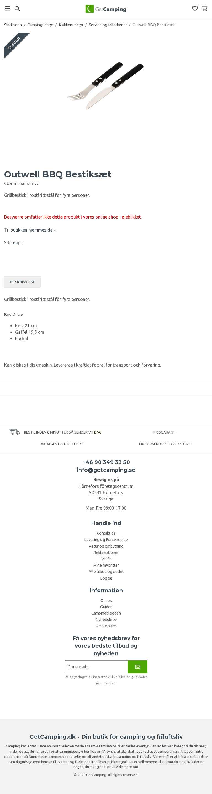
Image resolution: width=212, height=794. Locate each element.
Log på (106, 578)
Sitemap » (14, 242)
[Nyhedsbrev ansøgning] (96, 666)
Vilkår (106, 559)
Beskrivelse (22, 282)
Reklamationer (106, 552)
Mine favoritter (106, 565)
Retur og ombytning (106, 546)
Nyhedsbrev (106, 619)
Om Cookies (106, 626)
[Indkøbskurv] (204, 8)
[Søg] (17, 8)
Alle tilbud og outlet (106, 571)
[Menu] (7, 8)
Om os (106, 600)
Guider (106, 607)
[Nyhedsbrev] (137, 666)
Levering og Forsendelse (106, 539)
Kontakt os (106, 533)
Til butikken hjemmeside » (30, 229)
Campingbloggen (106, 613)
